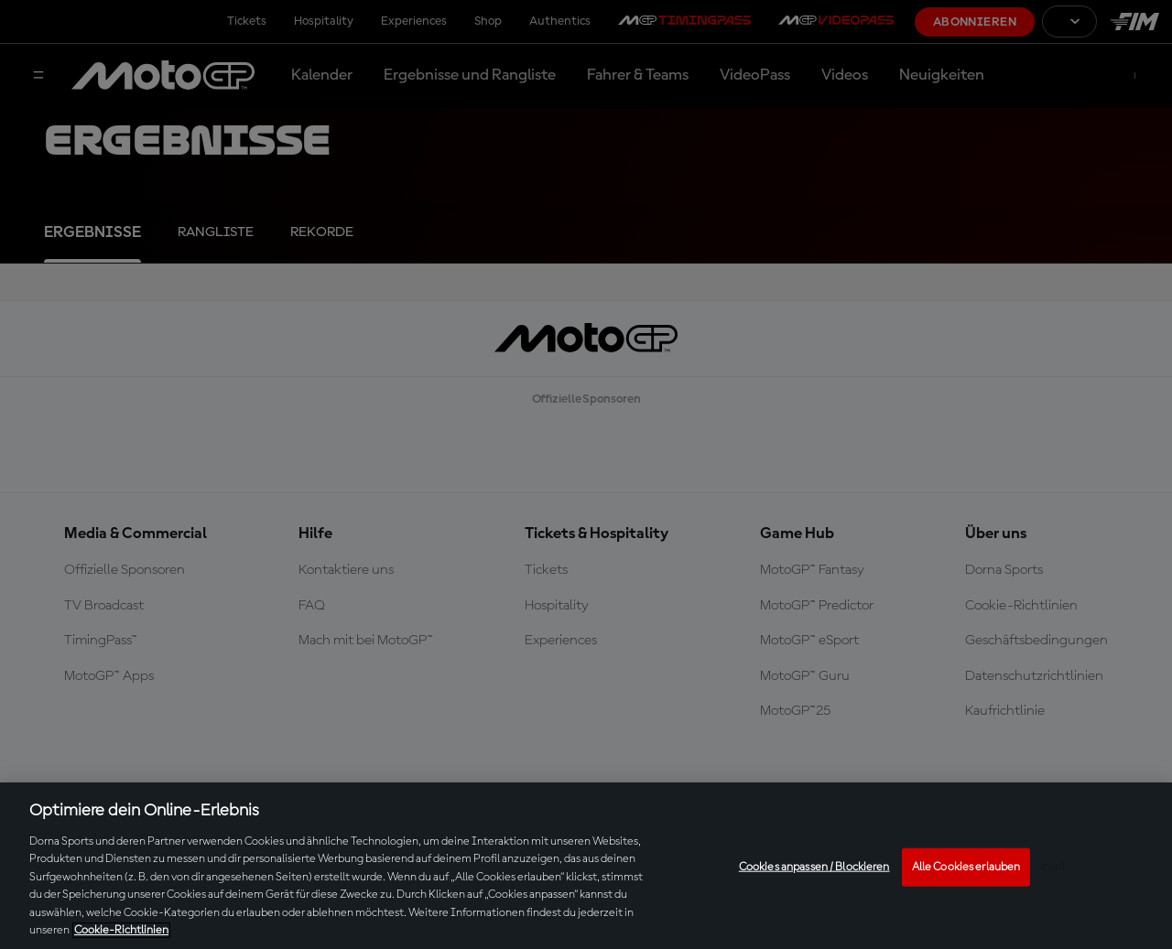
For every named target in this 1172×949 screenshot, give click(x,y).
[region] (586, 865)
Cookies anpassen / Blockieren (814, 867)
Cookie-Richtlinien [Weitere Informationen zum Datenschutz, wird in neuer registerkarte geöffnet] (121, 930)
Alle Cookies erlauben (966, 867)
